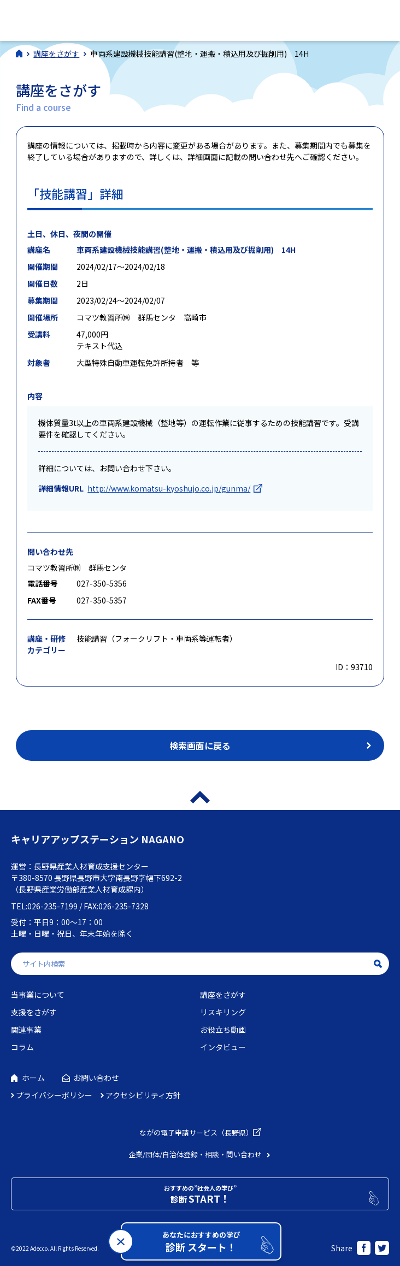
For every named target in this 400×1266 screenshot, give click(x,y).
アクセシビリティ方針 (143, 1095)
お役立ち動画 (223, 1029)
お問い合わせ (96, 1077)
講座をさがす (223, 994)
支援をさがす (34, 1012)
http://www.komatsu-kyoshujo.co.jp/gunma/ (168, 488)
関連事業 (26, 1029)
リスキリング (223, 1012)
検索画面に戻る (200, 745)
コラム (22, 1047)
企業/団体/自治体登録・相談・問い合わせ (195, 1154)
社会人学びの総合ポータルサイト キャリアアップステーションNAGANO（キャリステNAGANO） (86, 19)
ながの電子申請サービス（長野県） (196, 1132)
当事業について (37, 994)
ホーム (33, 1077)
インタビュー (223, 1047)
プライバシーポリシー (54, 1095)
